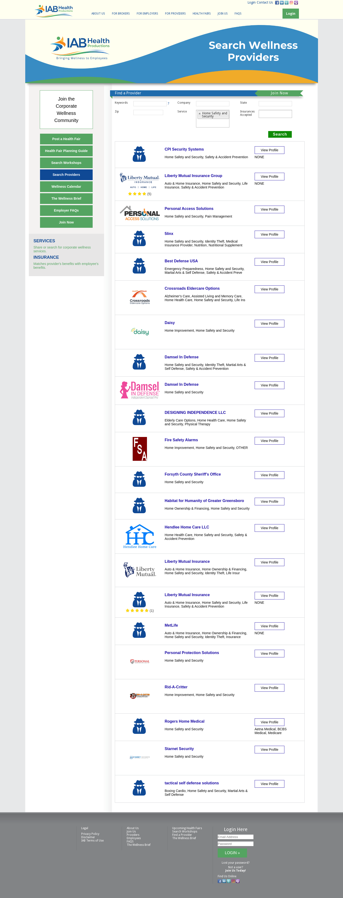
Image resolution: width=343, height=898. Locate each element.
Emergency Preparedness (184, 269)
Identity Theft (214, 241)
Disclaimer (88, 837)
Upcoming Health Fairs (187, 828)
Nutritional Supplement (225, 245)
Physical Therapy (197, 424)
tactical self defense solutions (192, 783)
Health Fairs (202, 13)
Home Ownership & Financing (187, 508)
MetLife (171, 625)
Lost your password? (235, 862)
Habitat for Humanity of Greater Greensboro (204, 501)
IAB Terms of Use (92, 840)
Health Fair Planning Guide (66, 151)
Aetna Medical (265, 729)
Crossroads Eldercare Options (192, 288)
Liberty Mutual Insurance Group (193, 176)
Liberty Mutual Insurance (187, 561)
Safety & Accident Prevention (226, 157)
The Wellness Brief (66, 198)
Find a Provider (182, 835)
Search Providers (66, 175)
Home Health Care (178, 300)
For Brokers (121, 13)
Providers (133, 835)
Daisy (170, 323)
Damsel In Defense (181, 357)
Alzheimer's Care (177, 296)
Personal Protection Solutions (192, 653)
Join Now (66, 222)
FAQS (238, 13)
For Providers (175, 13)
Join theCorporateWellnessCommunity (66, 109)
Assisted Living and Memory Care (216, 296)
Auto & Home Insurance (182, 183)
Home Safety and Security (184, 157)
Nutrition (200, 245)
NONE (259, 157)
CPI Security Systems (184, 149)
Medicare (275, 733)
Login (251, 2)
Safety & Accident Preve (224, 272)
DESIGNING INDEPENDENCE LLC (195, 413)
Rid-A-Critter (176, 687)
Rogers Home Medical (184, 721)
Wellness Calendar (66, 186)
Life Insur (233, 573)
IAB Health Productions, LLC (54, 11)
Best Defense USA (181, 261)
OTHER (242, 448)
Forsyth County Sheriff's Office (193, 474)
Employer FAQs (66, 210)
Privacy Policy (90, 834)
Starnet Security (179, 749)
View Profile (269, 150)
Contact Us (265, 2)
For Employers (147, 13)
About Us (98, 13)
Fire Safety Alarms (181, 440)
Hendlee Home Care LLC (187, 527)
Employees (134, 838)
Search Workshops (66, 163)
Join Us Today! (235, 870)
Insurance (233, 637)
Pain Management (218, 216)
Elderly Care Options (180, 420)
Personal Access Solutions (189, 209)
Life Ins (239, 300)
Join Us (223, 13)
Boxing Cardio (175, 791)
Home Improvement (179, 330)
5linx (169, 234)
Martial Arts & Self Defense (184, 272)
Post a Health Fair (66, 139)
